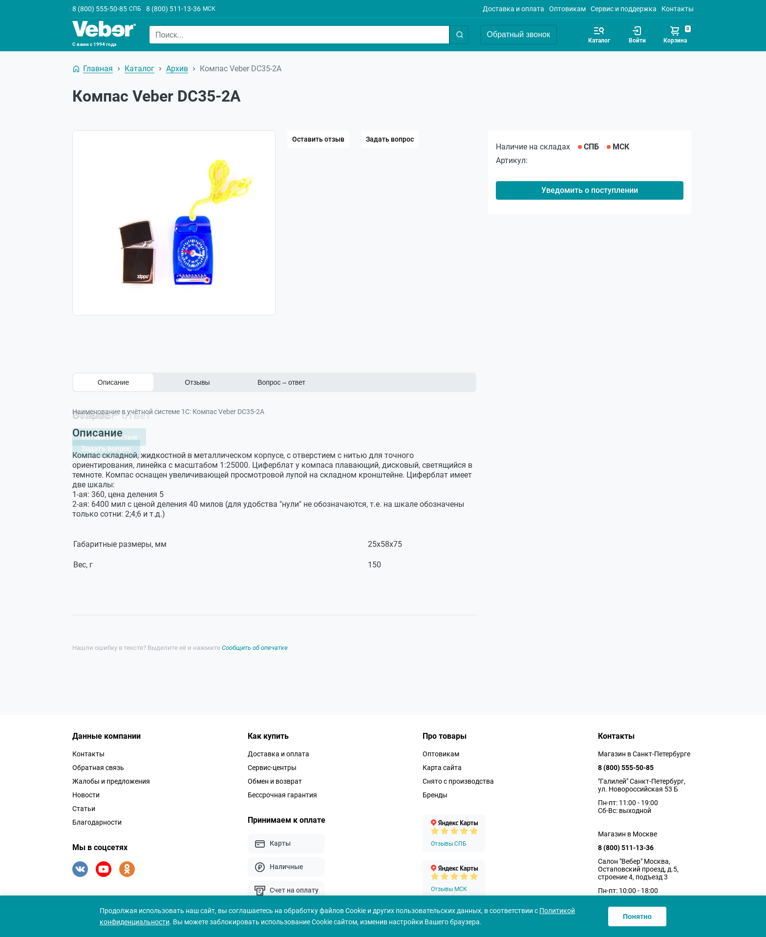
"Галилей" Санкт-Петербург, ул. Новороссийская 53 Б (641, 782)
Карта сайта (442, 764)
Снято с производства (458, 778)
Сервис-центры (272, 764)
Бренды (435, 791)
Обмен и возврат (275, 778)
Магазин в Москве (627, 830)
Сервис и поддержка (624, 9)
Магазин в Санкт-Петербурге (644, 750)
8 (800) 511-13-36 (173, 9)
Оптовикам (567, 9)
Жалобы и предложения (111, 778)
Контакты (677, 9)
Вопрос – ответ (281, 382)
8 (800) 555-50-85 (99, 9)
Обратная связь (98, 764)
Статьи (83, 805)
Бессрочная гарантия (282, 791)
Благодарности (97, 819)
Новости (86, 791)
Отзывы (197, 382)
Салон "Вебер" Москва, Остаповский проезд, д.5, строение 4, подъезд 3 (638, 865)
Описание (113, 382)
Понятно (637, 916)
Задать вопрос (390, 139)
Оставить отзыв (318, 139)
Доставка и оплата (513, 9)
